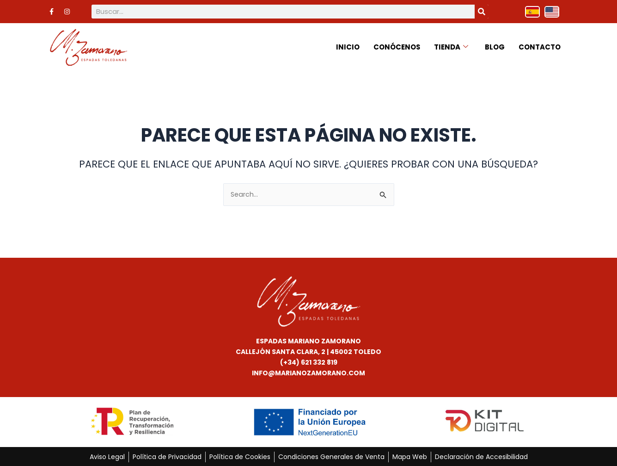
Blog (495, 46)
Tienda (451, 46)
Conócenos (396, 46)
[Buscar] (482, 12)
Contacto (540, 46)
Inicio (347, 46)
